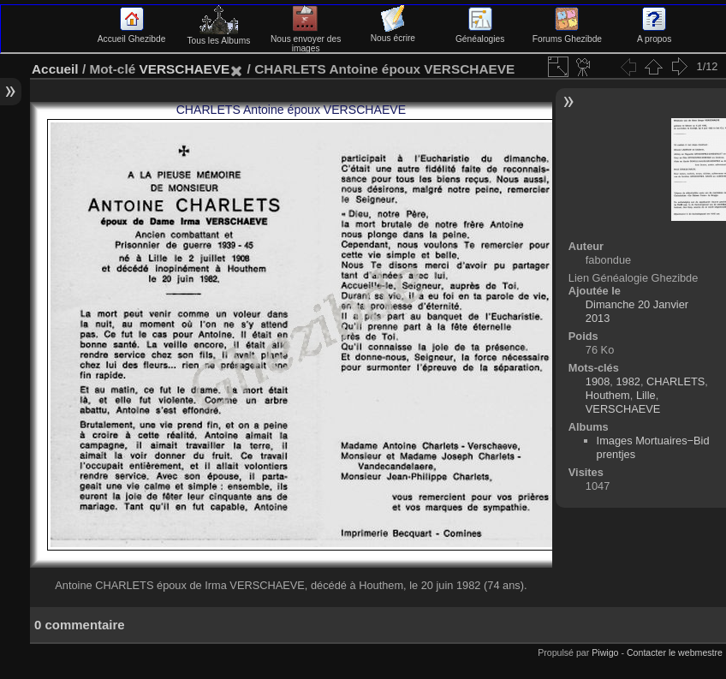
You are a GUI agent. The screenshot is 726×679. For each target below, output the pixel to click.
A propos (654, 34)
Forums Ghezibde (567, 34)
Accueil (55, 69)
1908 (598, 381)
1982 (628, 381)
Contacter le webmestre (675, 652)
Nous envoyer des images (306, 39)
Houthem (608, 395)
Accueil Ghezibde (132, 34)
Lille (646, 395)
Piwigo (605, 652)
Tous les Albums (218, 36)
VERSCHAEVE (184, 69)
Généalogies (479, 34)
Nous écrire (393, 33)
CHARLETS (675, 381)
